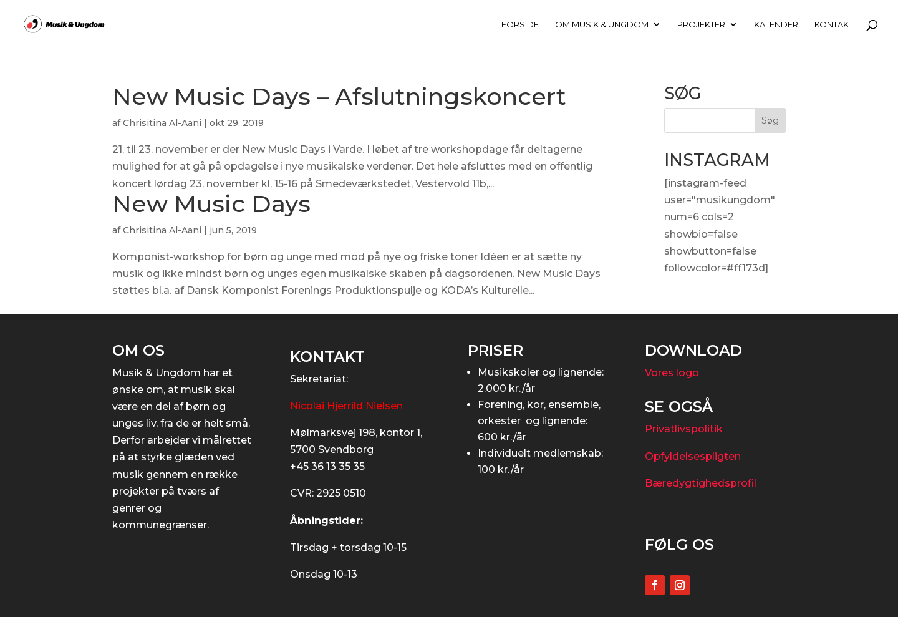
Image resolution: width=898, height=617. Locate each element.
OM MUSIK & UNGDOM (602, 24)
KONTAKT (833, 24)
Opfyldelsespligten (693, 456)
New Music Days (211, 203)
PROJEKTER (701, 24)
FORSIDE (520, 24)
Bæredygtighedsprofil (700, 483)
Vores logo (672, 373)
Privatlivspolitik (684, 429)
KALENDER (776, 24)
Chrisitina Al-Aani (162, 123)
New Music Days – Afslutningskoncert (339, 96)
